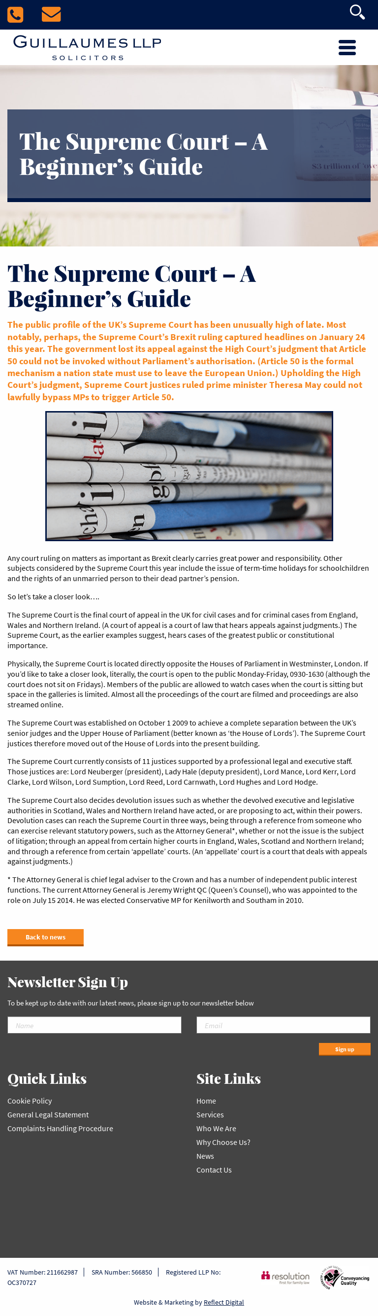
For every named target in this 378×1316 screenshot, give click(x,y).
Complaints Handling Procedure (60, 1128)
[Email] (283, 1025)
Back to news (45, 937)
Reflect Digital (224, 1302)
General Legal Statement (48, 1114)
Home (206, 1101)
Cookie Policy (29, 1101)
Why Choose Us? (223, 1142)
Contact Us (214, 1170)
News (205, 1156)
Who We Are (216, 1128)
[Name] (94, 1025)
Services (210, 1114)
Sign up (344, 1049)
